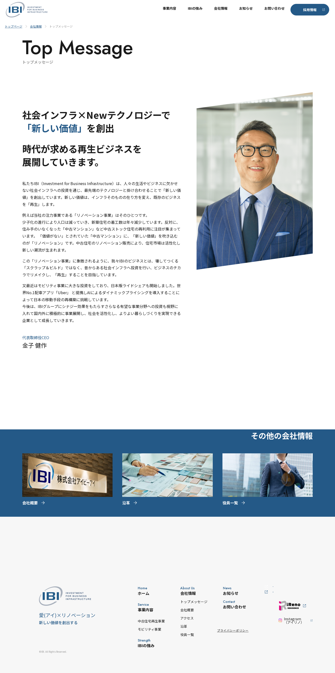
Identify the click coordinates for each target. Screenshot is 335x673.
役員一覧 (173, 634)
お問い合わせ (274, 9)
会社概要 (173, 610)
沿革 (169, 626)
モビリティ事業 (135, 629)
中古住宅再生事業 (137, 621)
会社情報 (221, 9)
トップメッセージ (179, 601)
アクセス (172, 618)
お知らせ (246, 9)
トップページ (13, 26)
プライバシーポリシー (218, 630)
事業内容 (169, 9)
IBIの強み (195, 9)
